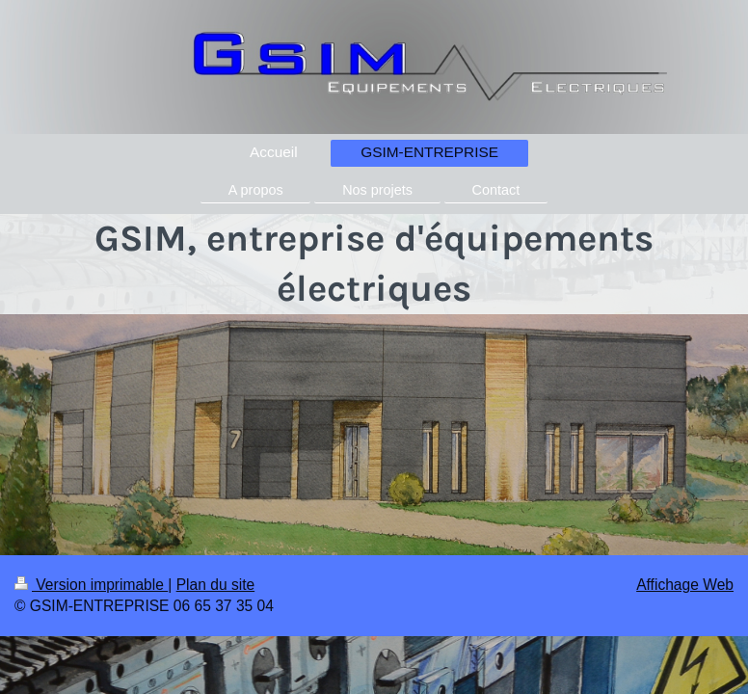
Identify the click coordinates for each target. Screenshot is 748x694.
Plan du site (215, 584)
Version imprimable (91, 584)
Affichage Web (685, 584)
